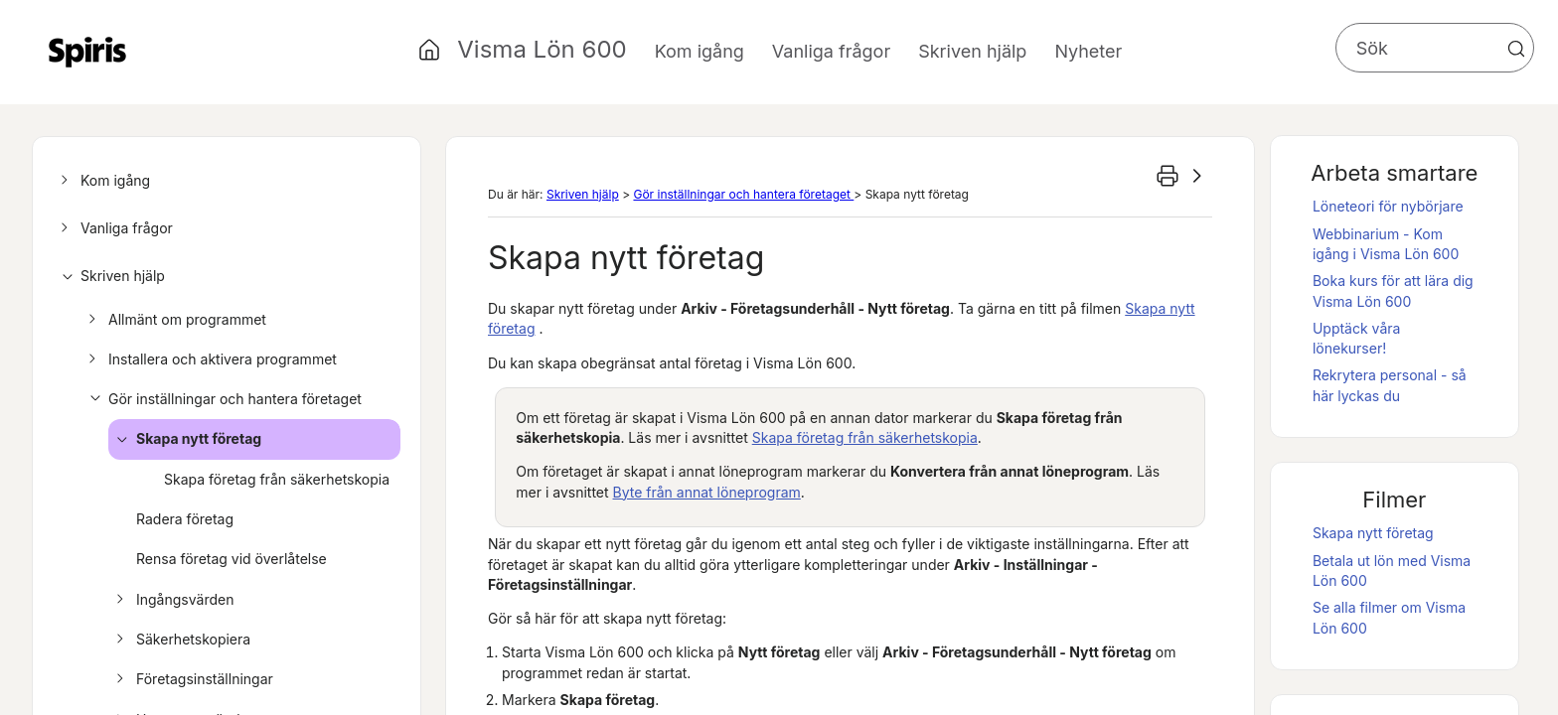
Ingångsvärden (172, 600)
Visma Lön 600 (541, 49)
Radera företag (185, 518)
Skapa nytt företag (185, 439)
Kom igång (102, 181)
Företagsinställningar (191, 679)
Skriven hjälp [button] (972, 51)
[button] (1516, 49)
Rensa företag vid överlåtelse (231, 558)
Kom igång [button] (699, 51)
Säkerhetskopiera (180, 639)
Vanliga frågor (114, 228)
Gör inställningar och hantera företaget (222, 399)
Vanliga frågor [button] (831, 51)
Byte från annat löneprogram (707, 492)
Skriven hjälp (110, 276)
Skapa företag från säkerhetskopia (277, 479)
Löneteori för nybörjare (1388, 206)
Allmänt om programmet (174, 320)
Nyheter (1088, 51)
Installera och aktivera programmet (209, 359)
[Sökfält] (1434, 47)
